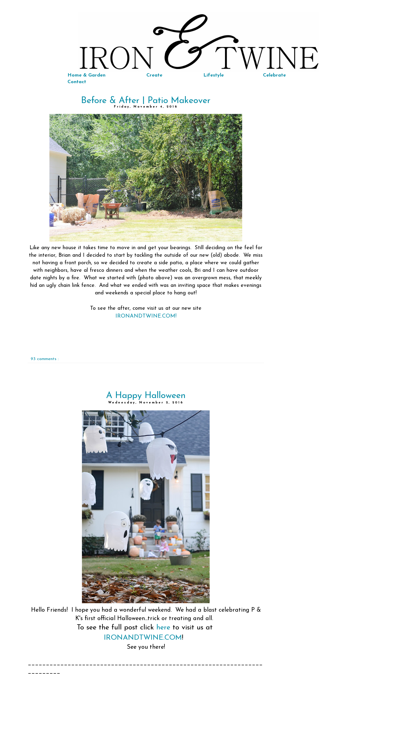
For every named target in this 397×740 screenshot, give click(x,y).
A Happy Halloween (146, 395)
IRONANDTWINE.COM (143, 637)
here (163, 627)
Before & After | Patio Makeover (146, 100)
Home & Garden (86, 75)
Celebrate (274, 75)
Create (154, 75)
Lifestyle (213, 75)
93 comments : (45, 359)
